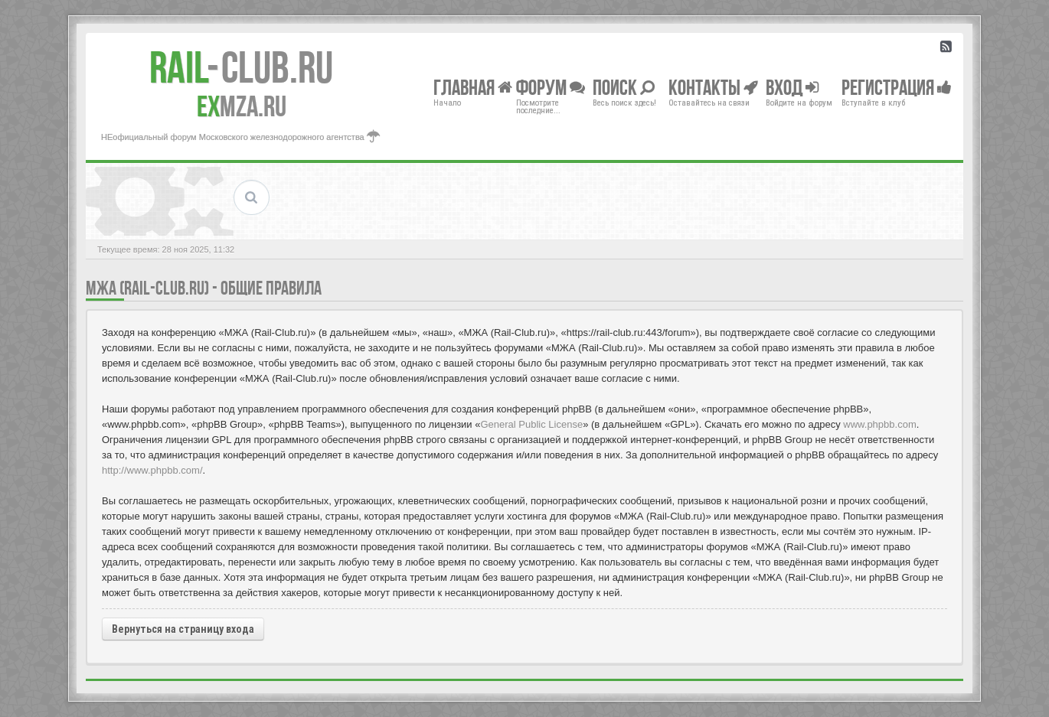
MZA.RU (241, 106)
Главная (472, 87)
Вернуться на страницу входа (183, 629)
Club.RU (241, 67)
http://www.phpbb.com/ (152, 470)
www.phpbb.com (879, 424)
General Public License (531, 424)
